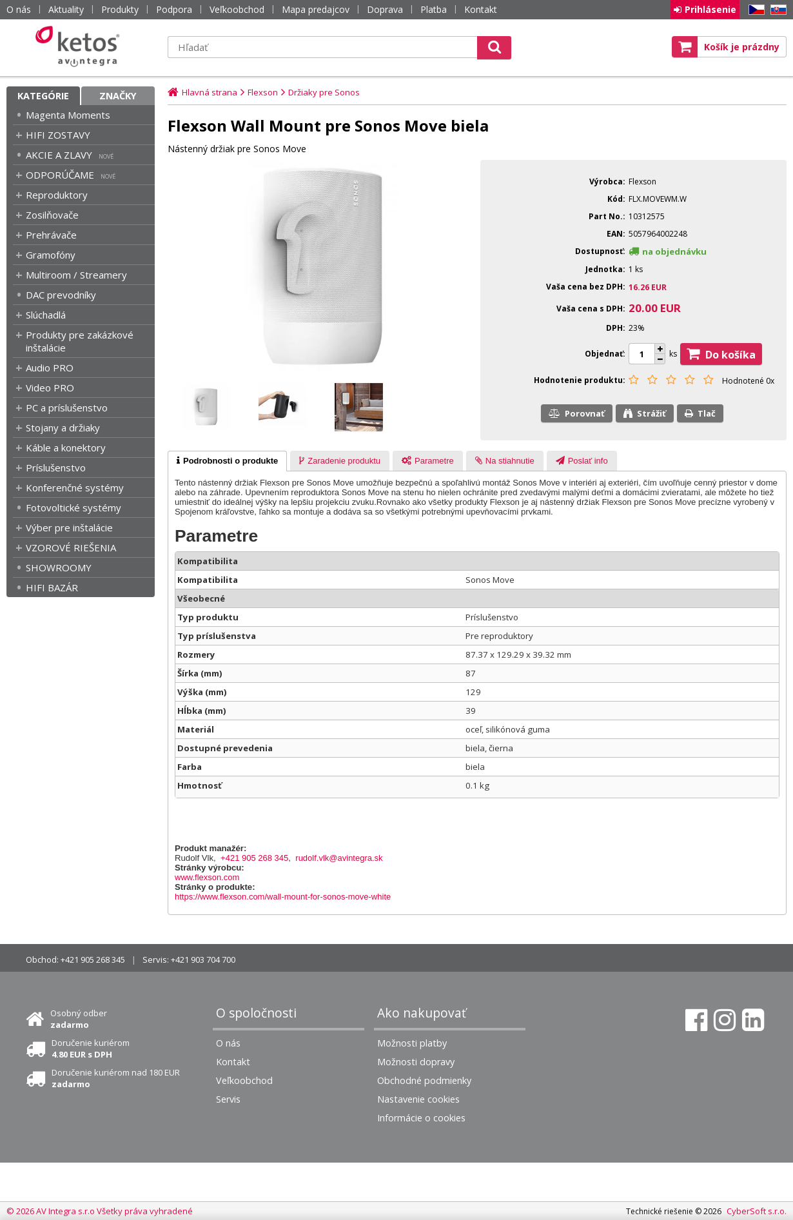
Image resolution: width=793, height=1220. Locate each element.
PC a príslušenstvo (67, 407)
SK (776, 10)
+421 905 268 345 (254, 858)
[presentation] (227, 461)
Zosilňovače (52, 214)
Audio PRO (49, 367)
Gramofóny (50, 254)
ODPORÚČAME (60, 174)
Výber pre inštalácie (69, 527)
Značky (118, 96)
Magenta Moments (68, 114)
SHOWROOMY (59, 567)
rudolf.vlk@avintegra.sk (338, 858)
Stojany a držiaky (63, 427)
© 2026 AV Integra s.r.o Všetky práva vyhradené (99, 1211)
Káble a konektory (66, 447)
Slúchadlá (46, 314)
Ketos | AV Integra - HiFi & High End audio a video (80, 46)
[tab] (227, 461)
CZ (754, 10)
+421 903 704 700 (203, 959)
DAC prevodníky (61, 294)
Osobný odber (78, 1018)
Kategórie (43, 96)
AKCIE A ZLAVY (59, 154)
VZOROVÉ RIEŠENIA (71, 547)
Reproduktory (57, 194)
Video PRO (50, 387)
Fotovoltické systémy (73, 507)
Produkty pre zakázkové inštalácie (79, 341)
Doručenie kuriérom (91, 1048)
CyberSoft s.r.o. (757, 1211)
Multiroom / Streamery (76, 274)
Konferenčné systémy (75, 487)
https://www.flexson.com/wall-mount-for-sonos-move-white (283, 896)
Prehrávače (51, 234)
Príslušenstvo (56, 467)
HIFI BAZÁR (52, 587)
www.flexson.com (207, 877)
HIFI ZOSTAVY (58, 134)
